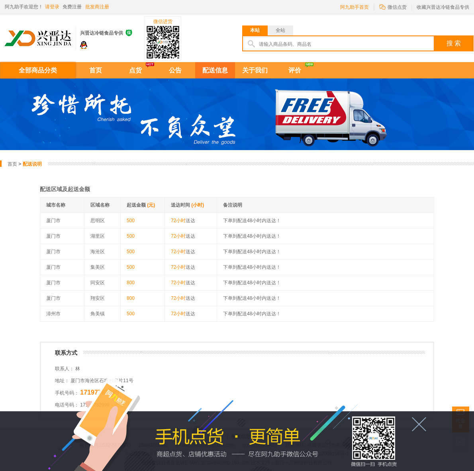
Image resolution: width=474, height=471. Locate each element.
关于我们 (255, 70)
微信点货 (393, 6)
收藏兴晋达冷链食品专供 (443, 7)
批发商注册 (97, 7)
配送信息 (215, 70)
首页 (95, 70)
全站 (280, 30)
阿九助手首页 (354, 7)
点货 (135, 70)
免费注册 (72, 7)
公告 (175, 70)
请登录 (52, 7)
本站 (255, 30)
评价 (294, 70)
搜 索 (454, 43)
